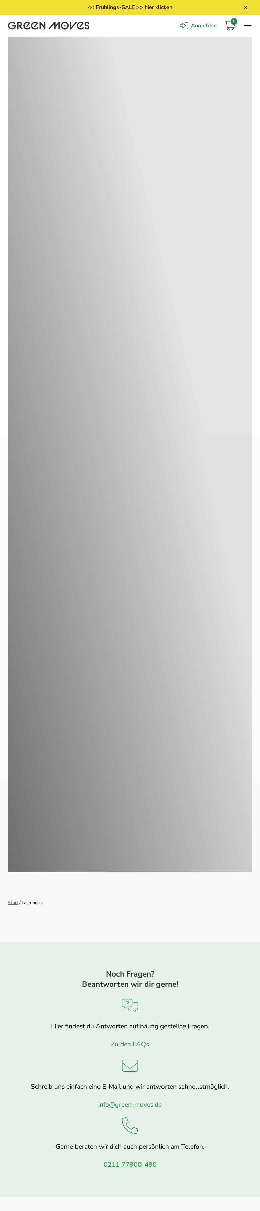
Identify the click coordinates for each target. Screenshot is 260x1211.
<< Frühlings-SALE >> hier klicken (130, 7)
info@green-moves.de (130, 1104)
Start (13, 903)
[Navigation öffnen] (248, 25)
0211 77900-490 (130, 1164)
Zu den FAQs (130, 1044)
